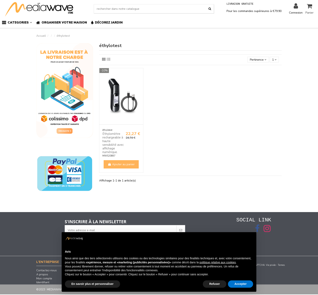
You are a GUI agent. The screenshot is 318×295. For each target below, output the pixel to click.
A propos (42, 275)
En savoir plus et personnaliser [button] (92, 283)
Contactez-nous (46, 271)
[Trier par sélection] (258, 60)
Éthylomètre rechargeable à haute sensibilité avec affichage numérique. (113, 143)
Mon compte (44, 279)
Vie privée (271, 265)
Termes (281, 265)
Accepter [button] (240, 283)
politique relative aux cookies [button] (218, 262)
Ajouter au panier (121, 164)
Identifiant (42, 283)
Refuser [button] (214, 283)
